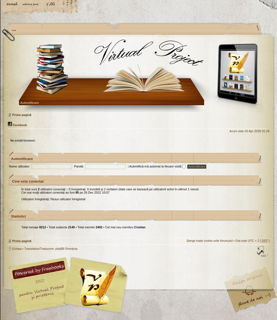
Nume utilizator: (19, 166)
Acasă (12, 4)
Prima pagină (138, 75)
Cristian (140, 227)
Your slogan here (94, 286)
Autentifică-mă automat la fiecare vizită (157, 166)
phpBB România (66, 248)
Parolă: (79, 166)
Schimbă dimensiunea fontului (31, 4)
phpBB (70, 285)
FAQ (51, 4)
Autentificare (29, 102)
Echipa (17, 248)
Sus (263, 252)
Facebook (17, 125)
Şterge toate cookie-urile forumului (209, 240)
